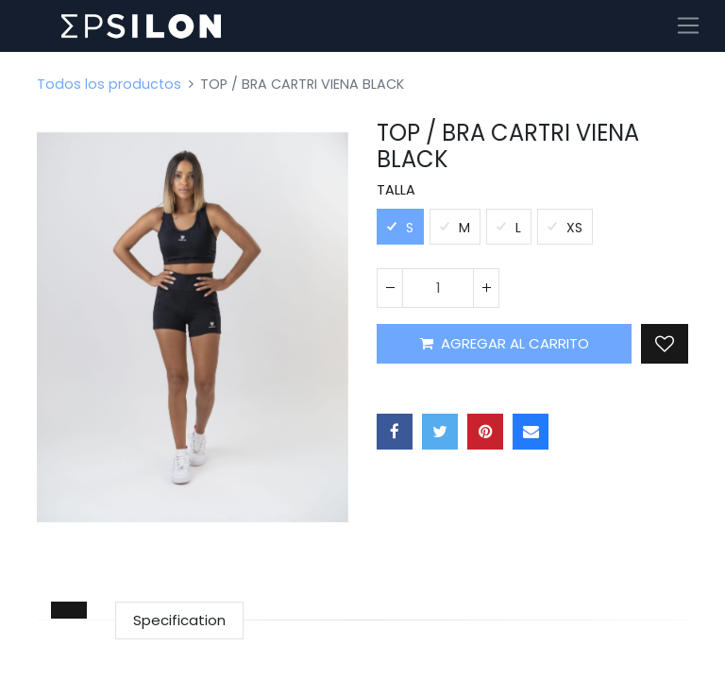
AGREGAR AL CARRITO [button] (504, 343)
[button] (664, 344)
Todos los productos (109, 84)
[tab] (69, 610)
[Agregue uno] (486, 288)
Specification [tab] (179, 620)
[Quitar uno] (390, 288)
